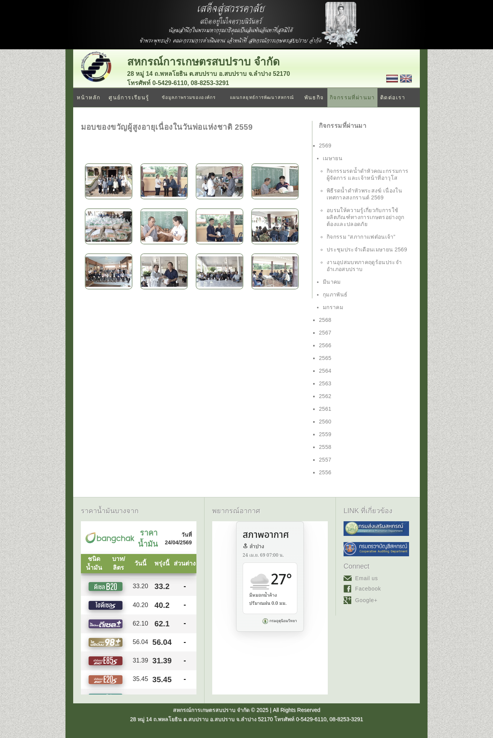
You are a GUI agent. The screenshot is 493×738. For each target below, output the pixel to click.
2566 (325, 345)
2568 (325, 320)
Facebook (368, 589)
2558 (325, 447)
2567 (325, 333)
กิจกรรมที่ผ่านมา (352, 97)
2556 (325, 472)
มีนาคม (332, 282)
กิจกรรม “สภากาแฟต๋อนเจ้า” (361, 237)
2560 (325, 421)
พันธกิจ (314, 97)
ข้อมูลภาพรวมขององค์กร (189, 97)
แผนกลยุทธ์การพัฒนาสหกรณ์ (262, 97)
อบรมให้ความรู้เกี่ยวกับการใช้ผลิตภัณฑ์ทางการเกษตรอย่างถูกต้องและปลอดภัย (365, 217)
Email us (366, 578)
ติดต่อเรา (393, 97)
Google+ (366, 600)
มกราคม (333, 307)
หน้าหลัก (88, 97)
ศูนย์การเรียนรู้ (129, 97)
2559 (325, 434)
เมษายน (332, 158)
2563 (325, 383)
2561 (325, 409)
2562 (325, 396)
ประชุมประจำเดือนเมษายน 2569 (367, 249)
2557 (325, 460)
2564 (325, 371)
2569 (325, 145)
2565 (325, 358)
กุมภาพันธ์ (335, 294)
